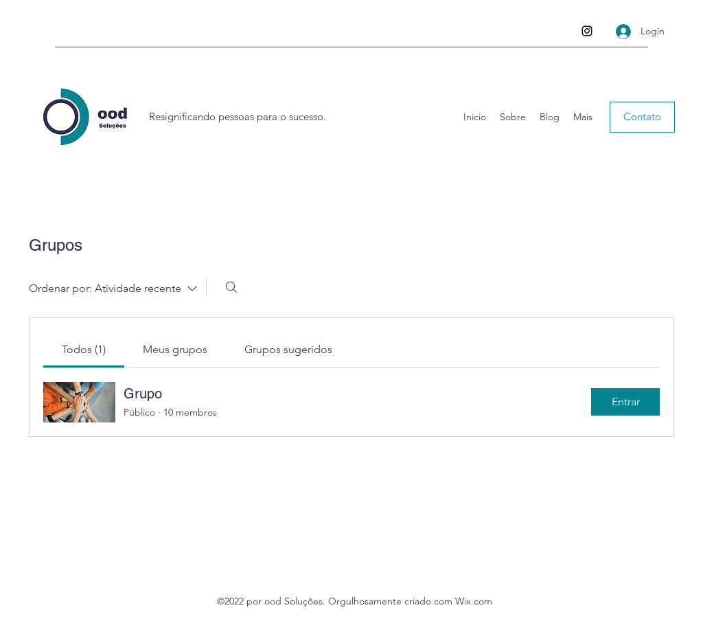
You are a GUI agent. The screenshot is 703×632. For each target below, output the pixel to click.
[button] (642, 117)
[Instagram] (587, 31)
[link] (84, 349)
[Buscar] (231, 287)
